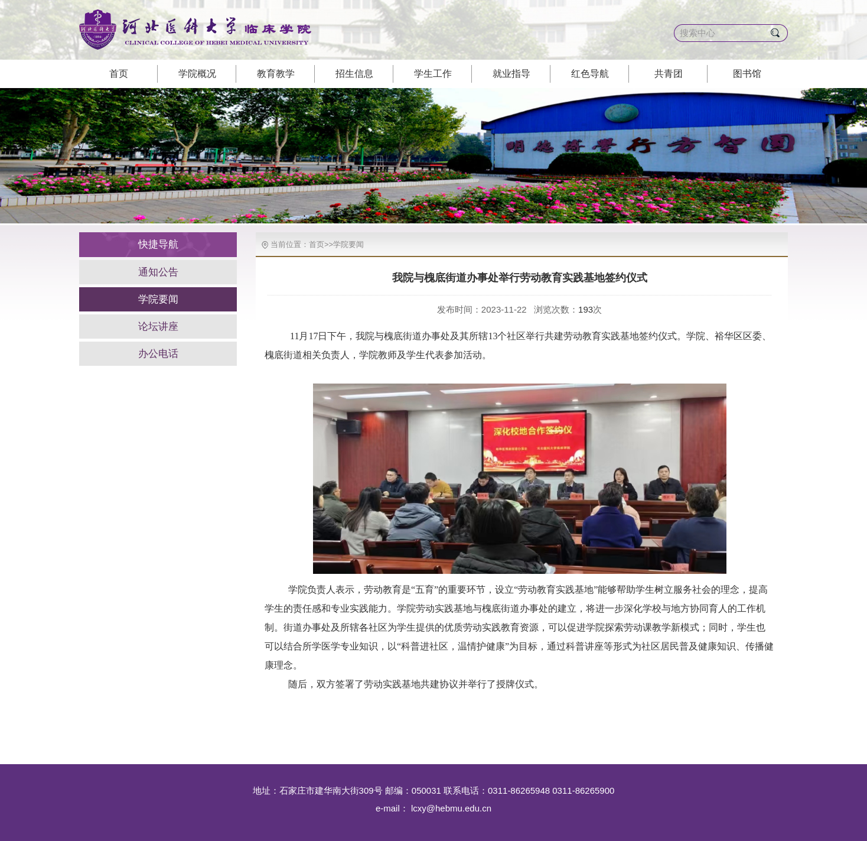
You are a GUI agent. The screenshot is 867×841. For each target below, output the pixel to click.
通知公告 (158, 272)
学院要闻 (158, 299)
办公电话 (158, 353)
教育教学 (276, 74)
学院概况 (197, 74)
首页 (118, 74)
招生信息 (354, 74)
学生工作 (433, 74)
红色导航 (590, 74)
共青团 (668, 74)
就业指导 (511, 74)
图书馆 (747, 74)
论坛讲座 (158, 326)
